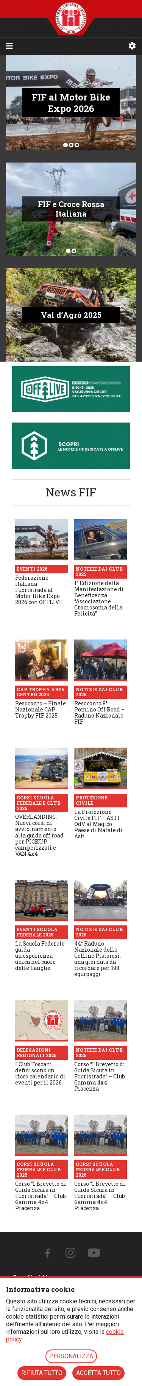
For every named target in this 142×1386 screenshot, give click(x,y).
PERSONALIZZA (71, 1356)
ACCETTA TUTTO (98, 1372)
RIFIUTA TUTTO (41, 1372)
